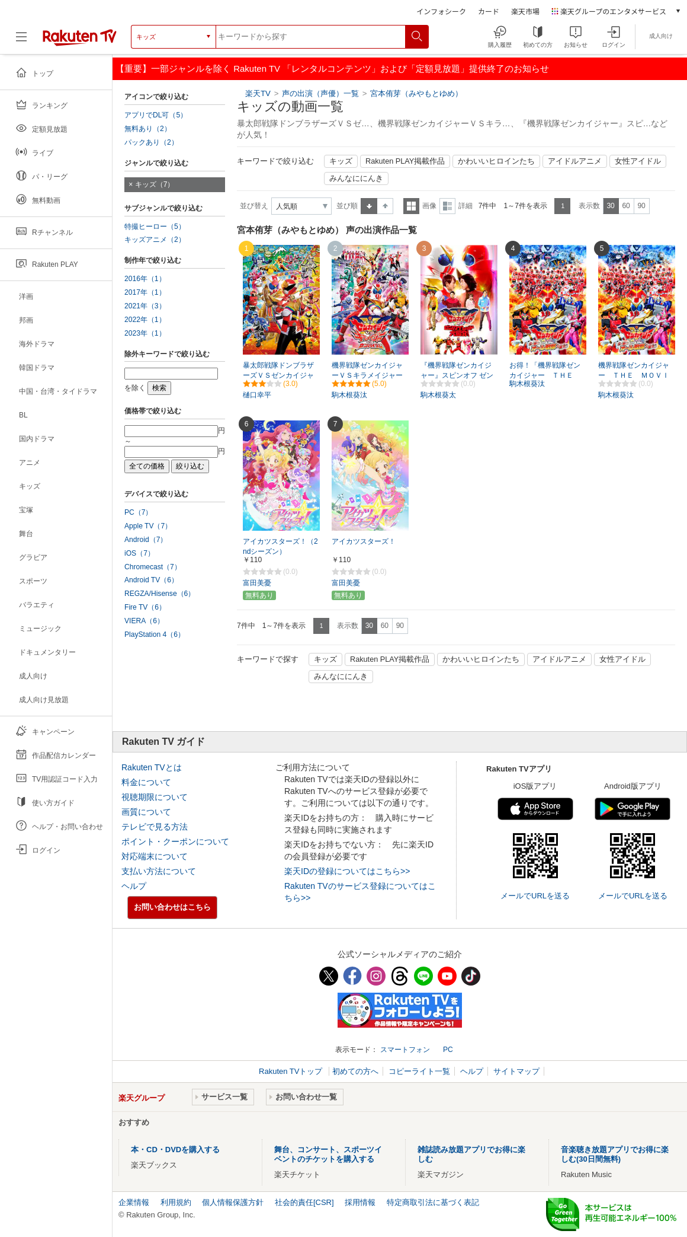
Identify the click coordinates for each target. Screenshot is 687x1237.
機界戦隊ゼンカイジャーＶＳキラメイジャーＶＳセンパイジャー (367, 375)
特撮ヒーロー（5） (154, 226)
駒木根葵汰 (349, 395)
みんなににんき (356, 178)
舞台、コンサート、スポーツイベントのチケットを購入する (328, 1154)
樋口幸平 (257, 395)
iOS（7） (139, 553)
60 (626, 206)
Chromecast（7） (152, 567)
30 (610, 206)
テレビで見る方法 (154, 826)
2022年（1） (145, 319)
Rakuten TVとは (151, 767)
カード (488, 11)
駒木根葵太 (438, 395)
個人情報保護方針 (233, 1202)
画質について (146, 812)
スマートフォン (405, 1049)
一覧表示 (411, 206)
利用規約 (175, 1202)
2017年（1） (145, 292)
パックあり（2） (151, 142)
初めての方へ (355, 1071)
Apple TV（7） (148, 526)
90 (641, 206)
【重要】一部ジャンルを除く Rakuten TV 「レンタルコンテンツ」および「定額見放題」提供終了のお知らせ (332, 68)
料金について (146, 782)
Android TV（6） (151, 580)
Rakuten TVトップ (292, 1071)
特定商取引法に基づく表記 (433, 1202)
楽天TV (258, 93)
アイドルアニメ (575, 161)
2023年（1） (145, 333)
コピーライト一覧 (419, 1071)
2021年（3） (145, 306)
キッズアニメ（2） (154, 239)
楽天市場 (525, 11)
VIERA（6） (144, 621)
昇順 (369, 206)
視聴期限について (154, 797)
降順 (385, 206)
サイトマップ (516, 1071)
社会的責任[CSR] (304, 1202)
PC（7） (138, 512)
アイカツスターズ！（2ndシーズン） (280, 546)
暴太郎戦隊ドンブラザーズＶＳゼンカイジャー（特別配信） (278, 375)
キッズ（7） (155, 184)
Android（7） (145, 539)
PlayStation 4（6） (154, 634)
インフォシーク (441, 11)
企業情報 (133, 1202)
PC (448, 1049)
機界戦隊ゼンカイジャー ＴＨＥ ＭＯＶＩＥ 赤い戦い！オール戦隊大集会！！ (633, 376)
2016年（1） (145, 279)
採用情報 (360, 1202)
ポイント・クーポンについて (175, 841)
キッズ (340, 161)
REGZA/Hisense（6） (159, 593)
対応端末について (154, 856)
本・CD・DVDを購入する (175, 1149)
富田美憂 (257, 583)
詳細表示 (447, 206)
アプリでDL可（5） (155, 115)
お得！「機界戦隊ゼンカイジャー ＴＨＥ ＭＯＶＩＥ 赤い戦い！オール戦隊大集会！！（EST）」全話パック (544, 376)
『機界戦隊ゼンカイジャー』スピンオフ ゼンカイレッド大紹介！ (456, 375)
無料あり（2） (147, 129)
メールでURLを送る (535, 895)
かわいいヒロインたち (496, 161)
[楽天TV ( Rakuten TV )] (80, 41)
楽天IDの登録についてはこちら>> (347, 871)
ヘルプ (133, 886)
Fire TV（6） (145, 607)
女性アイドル (638, 161)
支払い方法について (158, 871)
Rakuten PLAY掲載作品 (405, 161)
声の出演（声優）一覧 (320, 93)
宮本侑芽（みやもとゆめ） (416, 93)
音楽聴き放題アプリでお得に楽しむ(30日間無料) (615, 1154)
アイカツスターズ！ (364, 541)
